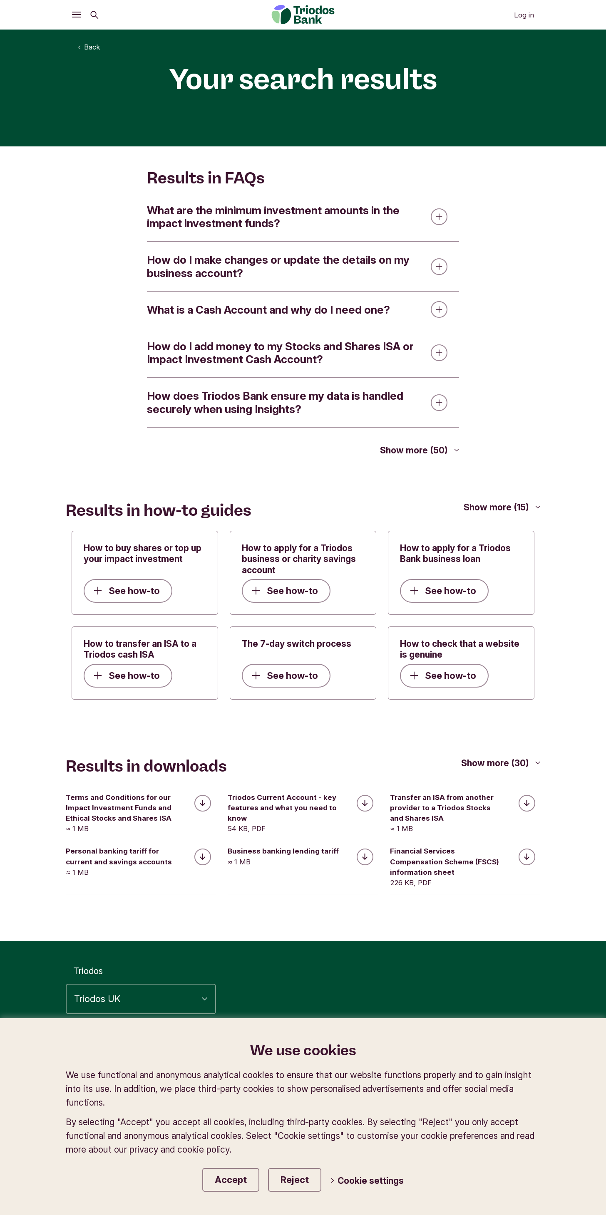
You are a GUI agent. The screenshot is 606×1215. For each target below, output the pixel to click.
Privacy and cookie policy (425, 1044)
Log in (524, 15)
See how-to (127, 590)
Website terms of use (388, 1057)
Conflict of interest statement (477, 1071)
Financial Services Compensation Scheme (453, 1085)
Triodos (88, 971)
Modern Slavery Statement (483, 1098)
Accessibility (333, 1044)
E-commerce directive (491, 1057)
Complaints (514, 1044)
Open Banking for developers (356, 1098)
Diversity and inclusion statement (470, 1112)
